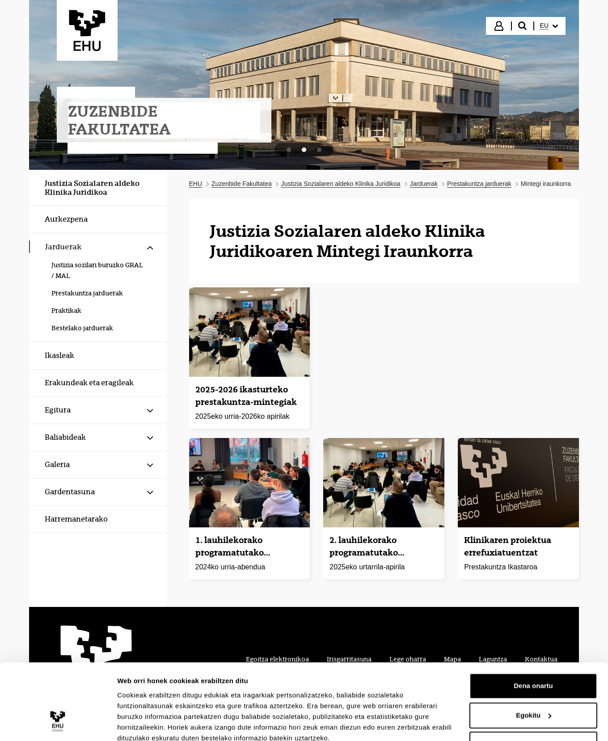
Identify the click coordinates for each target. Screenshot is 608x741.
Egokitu (533, 676)
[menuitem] (549, 26)
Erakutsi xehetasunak (152, 723)
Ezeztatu (533, 705)
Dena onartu (533, 647)
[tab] (289, 149)
